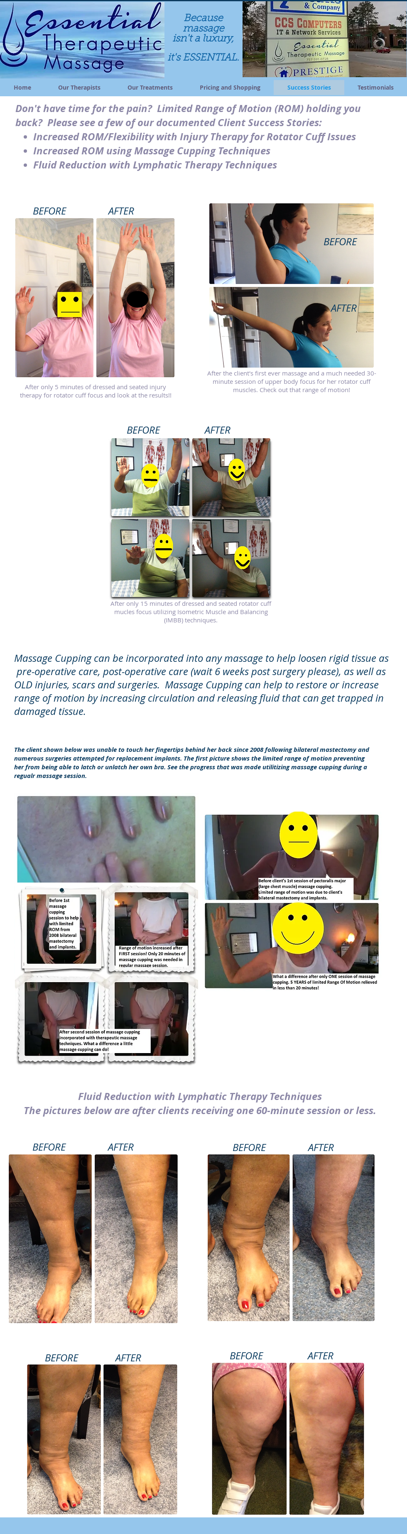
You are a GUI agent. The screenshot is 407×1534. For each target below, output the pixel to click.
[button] (325, 38)
